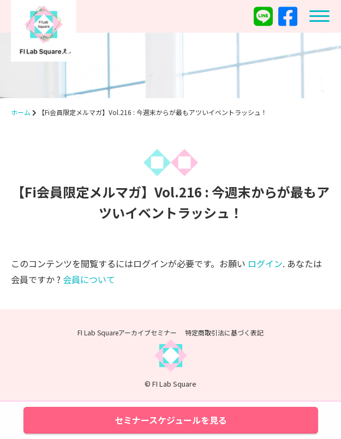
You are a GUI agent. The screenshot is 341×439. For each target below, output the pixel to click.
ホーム (21, 112)
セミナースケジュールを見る (171, 419)
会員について (89, 279)
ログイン (265, 263)
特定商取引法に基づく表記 (224, 332)
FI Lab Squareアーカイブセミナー (127, 332)
